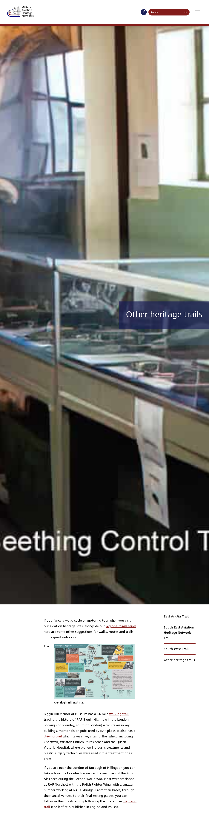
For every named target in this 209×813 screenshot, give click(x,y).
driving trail (53, 736)
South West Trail (176, 649)
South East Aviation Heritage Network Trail (179, 632)
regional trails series (121, 626)
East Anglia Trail (176, 616)
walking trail (119, 714)
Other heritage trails (179, 660)
